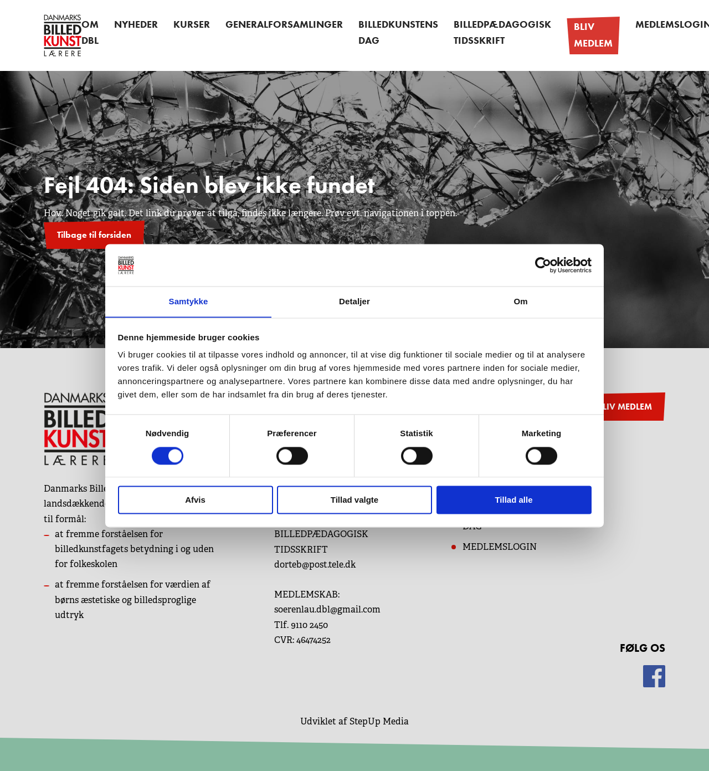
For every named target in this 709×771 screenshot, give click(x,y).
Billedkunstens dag (378, 34)
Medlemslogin (631, 27)
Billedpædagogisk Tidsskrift (473, 34)
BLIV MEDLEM (624, 404)
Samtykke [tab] (188, 301)
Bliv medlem (557, 34)
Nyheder (139, 27)
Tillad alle (513, 500)
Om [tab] (520, 301)
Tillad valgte (354, 500)
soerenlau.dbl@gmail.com (327, 608)
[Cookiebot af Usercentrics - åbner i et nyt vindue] (543, 265)
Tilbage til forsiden (94, 232)
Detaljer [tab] (354, 301)
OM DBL (92, 34)
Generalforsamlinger (275, 27)
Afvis (195, 500)
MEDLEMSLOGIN (500, 545)
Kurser (190, 27)
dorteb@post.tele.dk (315, 562)
